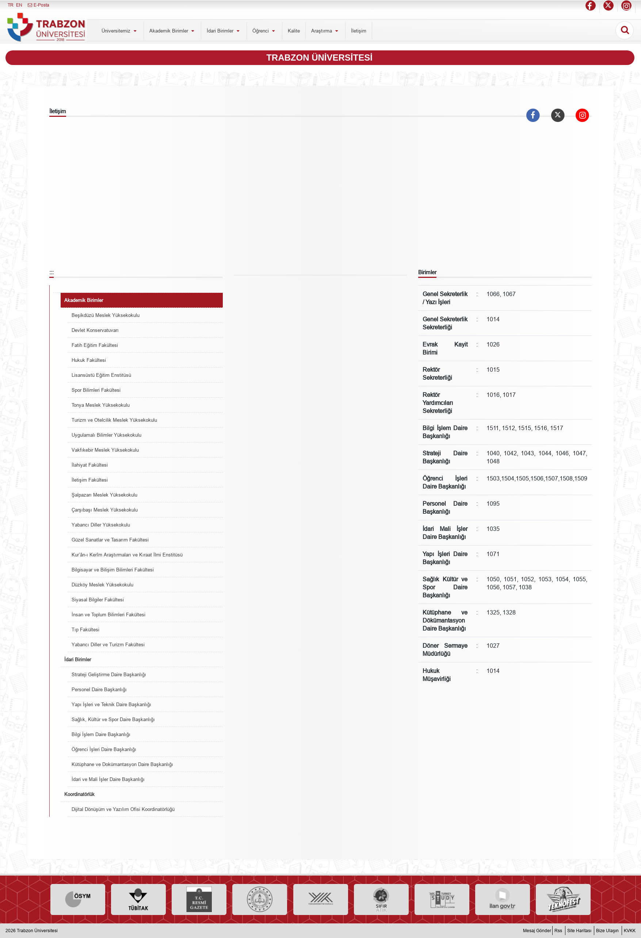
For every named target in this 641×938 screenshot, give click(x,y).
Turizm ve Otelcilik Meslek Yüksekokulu (114, 420)
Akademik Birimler (172, 31)
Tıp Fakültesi (85, 629)
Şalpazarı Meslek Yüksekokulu (104, 495)
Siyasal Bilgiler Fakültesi (98, 599)
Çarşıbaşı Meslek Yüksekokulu (105, 510)
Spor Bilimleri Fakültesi (96, 390)
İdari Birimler (224, 31)
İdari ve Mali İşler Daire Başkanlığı (108, 779)
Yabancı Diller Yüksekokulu (101, 525)
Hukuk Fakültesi (89, 360)
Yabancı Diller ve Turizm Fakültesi (108, 644)
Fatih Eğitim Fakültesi (95, 345)
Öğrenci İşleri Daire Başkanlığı (104, 749)
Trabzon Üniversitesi (37, 930)
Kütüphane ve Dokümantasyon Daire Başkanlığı (122, 764)
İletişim (358, 31)
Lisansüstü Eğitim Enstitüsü (101, 375)
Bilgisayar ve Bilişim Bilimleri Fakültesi (113, 570)
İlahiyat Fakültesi (90, 465)
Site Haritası (579, 930)
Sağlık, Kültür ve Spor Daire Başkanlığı (113, 719)
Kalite (294, 31)
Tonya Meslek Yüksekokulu (101, 405)
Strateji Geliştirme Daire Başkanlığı (109, 674)
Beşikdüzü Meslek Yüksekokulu (106, 315)
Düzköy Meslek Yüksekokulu (102, 584)
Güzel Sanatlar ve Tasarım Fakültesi (110, 540)
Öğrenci (264, 31)
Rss (558, 930)
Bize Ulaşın (607, 930)
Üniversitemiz (120, 31)
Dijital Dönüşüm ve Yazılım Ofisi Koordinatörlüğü (123, 809)
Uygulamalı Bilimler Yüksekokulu (106, 435)
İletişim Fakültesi (90, 480)
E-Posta (38, 5)
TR (11, 5)
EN (19, 5)
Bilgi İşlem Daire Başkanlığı (101, 734)
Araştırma (325, 31)
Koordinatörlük (79, 794)
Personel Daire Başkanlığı (99, 689)
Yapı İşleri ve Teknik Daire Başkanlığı (111, 704)
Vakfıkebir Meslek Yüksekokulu (105, 450)
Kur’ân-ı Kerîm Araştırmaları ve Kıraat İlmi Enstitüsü (127, 555)
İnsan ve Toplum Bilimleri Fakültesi (108, 614)
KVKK (630, 930)
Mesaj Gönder (537, 930)
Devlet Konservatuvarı (95, 330)
